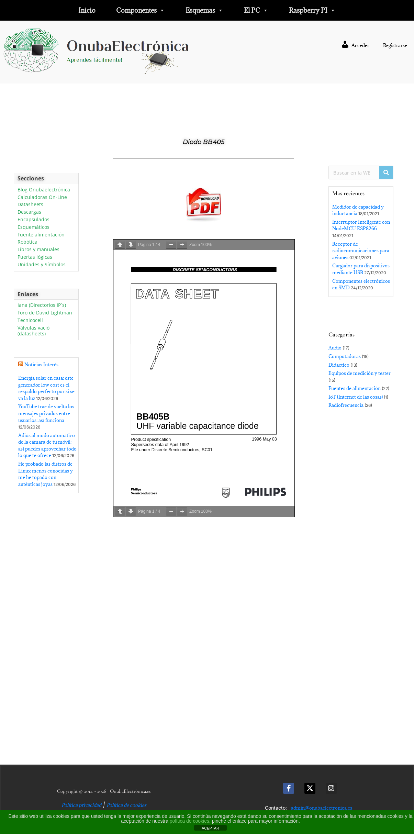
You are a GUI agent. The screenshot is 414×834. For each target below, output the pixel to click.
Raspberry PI (312, 10)
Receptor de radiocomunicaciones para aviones (360, 250)
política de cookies (189, 821)
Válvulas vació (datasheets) (33, 331)
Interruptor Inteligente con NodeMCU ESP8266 (361, 225)
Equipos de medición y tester (359, 373)
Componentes (140, 10)
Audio (335, 348)
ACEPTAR (210, 828)
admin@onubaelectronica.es (321, 808)
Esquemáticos (33, 227)
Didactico (338, 365)
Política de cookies (126, 805)
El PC (256, 10)
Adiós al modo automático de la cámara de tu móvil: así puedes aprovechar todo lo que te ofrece (47, 445)
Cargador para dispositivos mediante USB (361, 269)
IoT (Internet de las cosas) (355, 397)
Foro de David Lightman (45, 313)
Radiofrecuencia (345, 405)
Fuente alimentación (41, 235)
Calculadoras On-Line (42, 197)
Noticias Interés (41, 365)
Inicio (87, 10)
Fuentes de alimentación (354, 388)
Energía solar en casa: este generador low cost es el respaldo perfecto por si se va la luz (46, 388)
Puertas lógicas (35, 257)
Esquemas (204, 10)
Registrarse (395, 45)
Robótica (27, 242)
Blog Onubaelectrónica (44, 190)
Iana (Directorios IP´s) (42, 305)
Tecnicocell (30, 320)
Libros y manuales (38, 250)
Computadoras (344, 356)
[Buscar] (386, 172)
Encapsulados (33, 220)
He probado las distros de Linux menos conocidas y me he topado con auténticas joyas (45, 474)
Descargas (29, 212)
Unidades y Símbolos (42, 265)
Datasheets (30, 205)
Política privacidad (81, 805)
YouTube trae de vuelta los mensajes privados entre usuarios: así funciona (46, 413)
